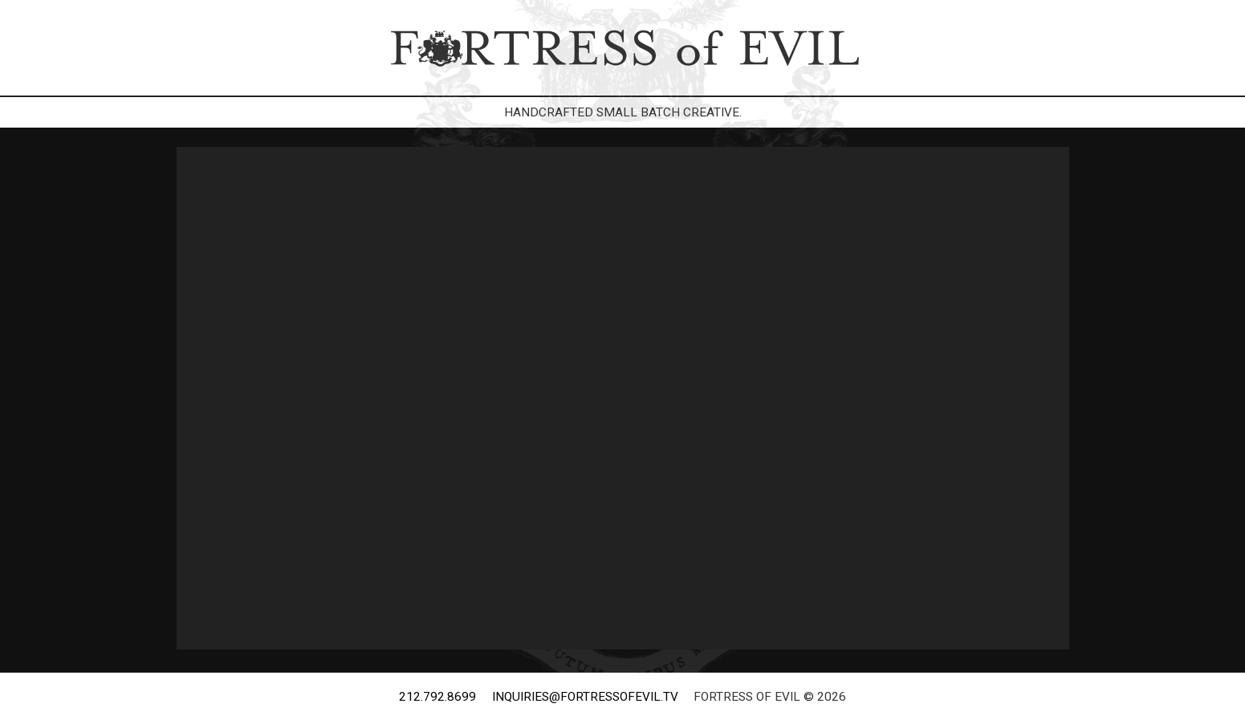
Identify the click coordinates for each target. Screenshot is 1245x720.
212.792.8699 (437, 696)
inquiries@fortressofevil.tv (585, 696)
